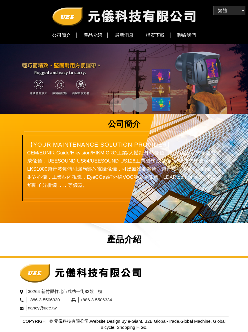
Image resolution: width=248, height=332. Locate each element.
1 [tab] (111, 105)
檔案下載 (155, 35)
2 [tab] (122, 105)
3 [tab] (134, 105)
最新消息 (124, 35)
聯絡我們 (186, 35)
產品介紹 (93, 35)
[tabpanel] (124, 79)
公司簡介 (61, 35)
